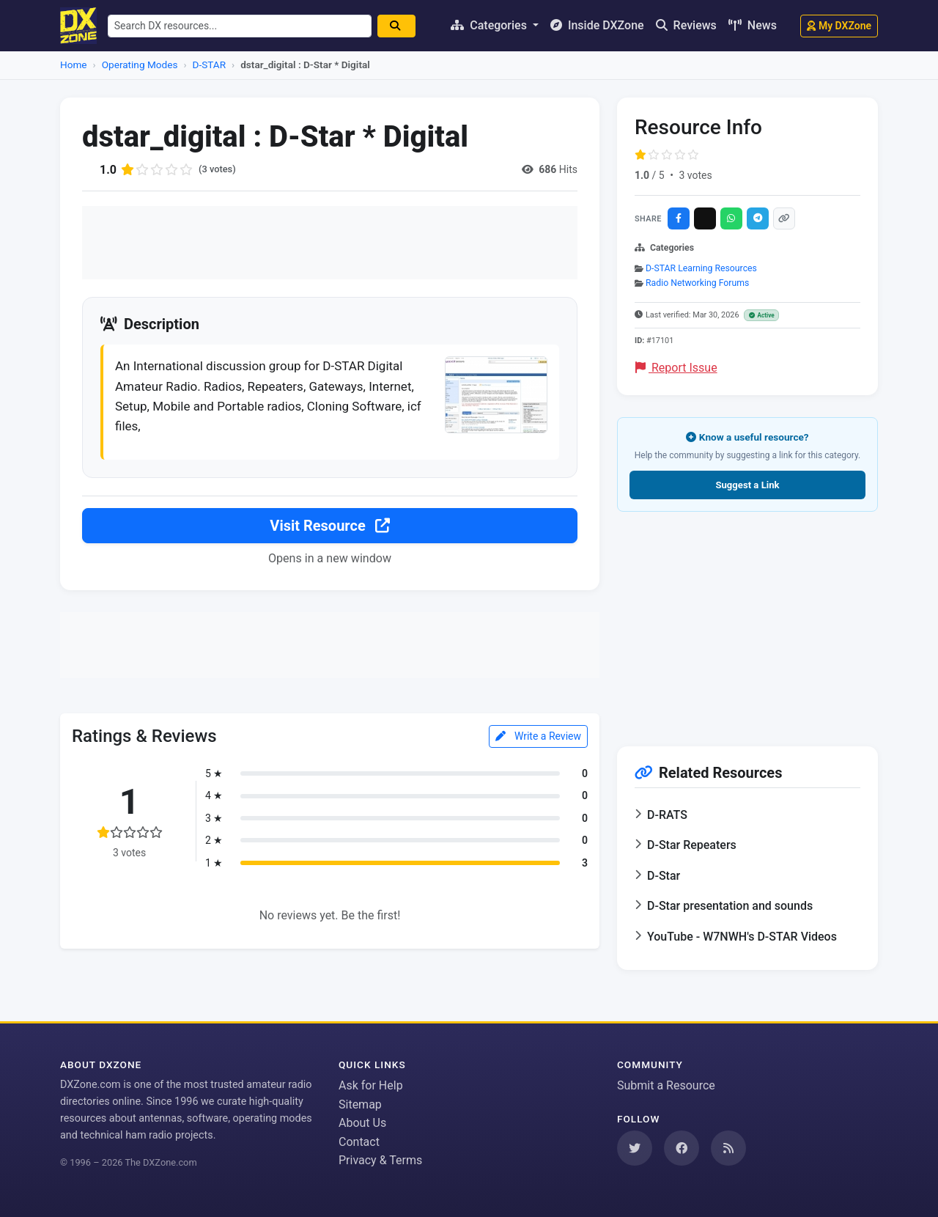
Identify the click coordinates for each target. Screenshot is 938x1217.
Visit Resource (329, 532)
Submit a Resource (666, 1085)
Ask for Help (371, 1085)
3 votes (695, 175)
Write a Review (538, 743)
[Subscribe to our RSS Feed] (728, 1148)
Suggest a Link (747, 484)
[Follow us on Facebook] (681, 1148)
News (752, 25)
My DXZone (839, 26)
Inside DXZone (597, 25)
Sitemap (360, 1104)
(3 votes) (219, 169)
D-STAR (209, 64)
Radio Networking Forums (697, 283)
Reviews (686, 25)
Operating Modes (140, 64)
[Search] (403, 26)
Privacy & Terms (380, 1160)
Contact (359, 1142)
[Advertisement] (329, 242)
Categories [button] (490, 25)
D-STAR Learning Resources (701, 268)
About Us (362, 1123)
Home (73, 64)
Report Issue (676, 368)
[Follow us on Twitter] (634, 1148)
